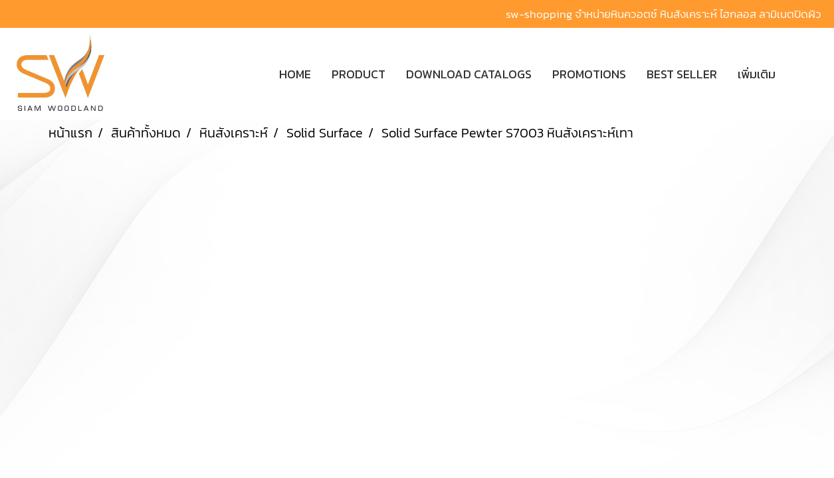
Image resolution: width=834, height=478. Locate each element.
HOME (295, 74)
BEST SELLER (682, 74)
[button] (805, 73)
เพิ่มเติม (757, 74)
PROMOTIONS (589, 74)
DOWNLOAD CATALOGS (469, 74)
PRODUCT (358, 74)
